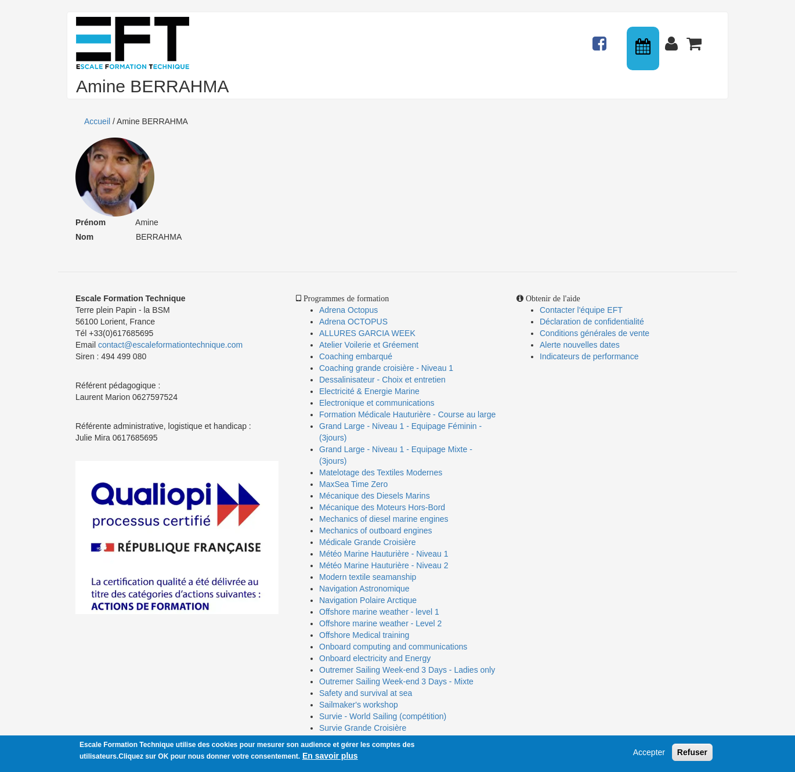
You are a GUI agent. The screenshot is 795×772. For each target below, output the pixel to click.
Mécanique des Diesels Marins (374, 495)
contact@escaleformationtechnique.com (170, 344)
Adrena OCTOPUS (353, 321)
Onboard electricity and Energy (375, 658)
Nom (84, 236)
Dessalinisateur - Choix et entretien (382, 379)
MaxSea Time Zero (353, 484)
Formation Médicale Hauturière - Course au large (407, 414)
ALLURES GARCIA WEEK (367, 333)
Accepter (649, 754)
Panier (695, 38)
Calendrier (644, 48)
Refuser (692, 754)
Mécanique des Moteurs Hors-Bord (382, 507)
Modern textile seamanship (367, 577)
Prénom (90, 222)
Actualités (601, 38)
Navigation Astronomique (364, 588)
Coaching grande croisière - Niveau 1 (386, 368)
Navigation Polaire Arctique (368, 600)
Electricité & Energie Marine (369, 391)
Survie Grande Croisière (362, 728)
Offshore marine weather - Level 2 (380, 623)
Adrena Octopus (348, 310)
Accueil (97, 121)
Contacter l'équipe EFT (581, 310)
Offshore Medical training (365, 635)
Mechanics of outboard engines (375, 530)
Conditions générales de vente (594, 333)
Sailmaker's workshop (358, 704)
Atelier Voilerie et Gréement (368, 344)
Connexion (673, 38)
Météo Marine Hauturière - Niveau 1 (384, 553)
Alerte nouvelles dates (580, 344)
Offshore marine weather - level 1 (379, 611)
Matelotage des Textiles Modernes (380, 472)
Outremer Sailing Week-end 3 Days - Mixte (396, 681)
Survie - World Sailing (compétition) (382, 716)
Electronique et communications (376, 402)
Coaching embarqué (355, 356)
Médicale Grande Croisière (367, 542)
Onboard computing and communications (393, 646)
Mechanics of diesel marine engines (384, 519)
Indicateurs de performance (589, 356)
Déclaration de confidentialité (592, 321)
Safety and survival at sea (365, 693)
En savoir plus (330, 757)
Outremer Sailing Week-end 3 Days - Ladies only (407, 669)
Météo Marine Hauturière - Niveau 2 (384, 565)
